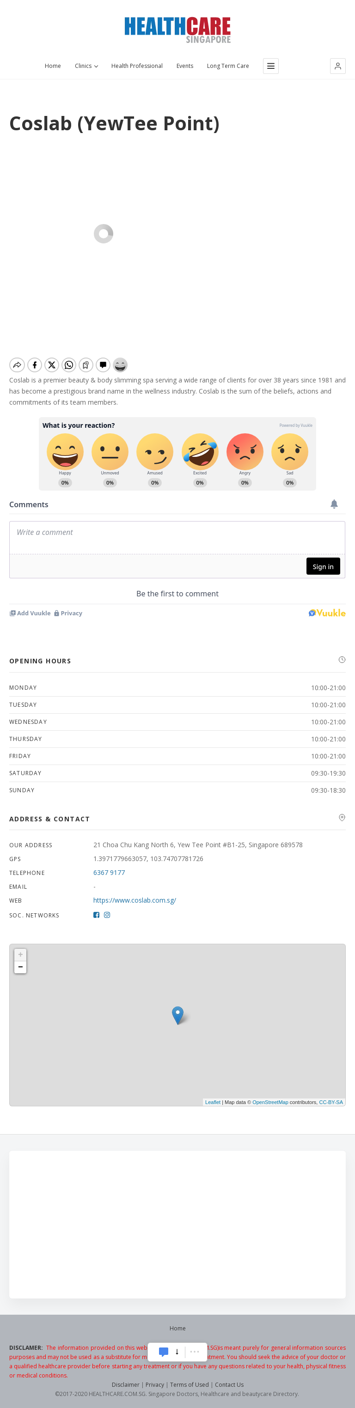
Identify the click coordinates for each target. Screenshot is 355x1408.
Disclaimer (126, 1385)
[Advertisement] (177, 1224)
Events (185, 66)
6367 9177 (109, 872)
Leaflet (212, 1102)
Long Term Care (228, 66)
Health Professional (137, 66)
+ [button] (20, 954)
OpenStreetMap (270, 1102)
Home (53, 66)
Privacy (155, 1385)
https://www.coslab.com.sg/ (134, 900)
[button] (338, 66)
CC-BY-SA (331, 1102)
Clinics (86, 66)
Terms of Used (189, 1385)
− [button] (20, 967)
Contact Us (229, 1385)
